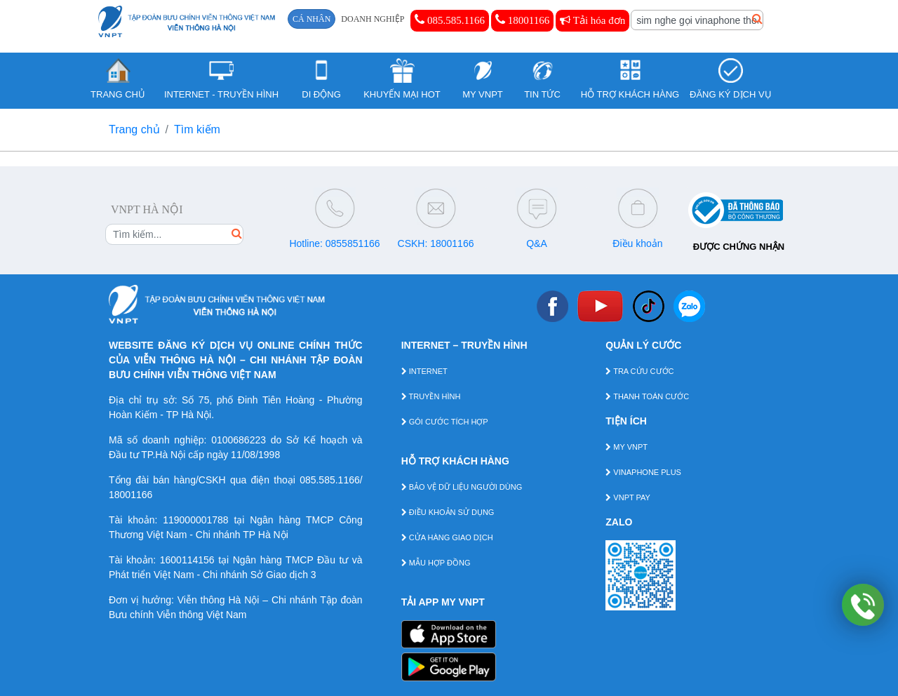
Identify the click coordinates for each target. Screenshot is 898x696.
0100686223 (238, 440)
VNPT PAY (627, 497)
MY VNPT (626, 447)
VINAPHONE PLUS (643, 472)
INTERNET (424, 371)
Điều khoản (637, 243)
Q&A (536, 243)
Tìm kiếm (197, 129)
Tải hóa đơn (592, 20)
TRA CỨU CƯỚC (639, 371)
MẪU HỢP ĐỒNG (436, 562)
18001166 (522, 19)
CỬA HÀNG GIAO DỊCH (447, 537)
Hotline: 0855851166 (334, 243)
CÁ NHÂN (311, 19)
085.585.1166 (450, 19)
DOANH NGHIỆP (372, 19)
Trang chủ (134, 129)
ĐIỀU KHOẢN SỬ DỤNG (448, 512)
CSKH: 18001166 (436, 243)
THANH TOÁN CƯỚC (647, 396)
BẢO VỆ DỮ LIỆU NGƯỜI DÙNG (462, 487)
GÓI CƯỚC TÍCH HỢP (444, 421)
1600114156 (187, 560)
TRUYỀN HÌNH (431, 396)
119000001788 (195, 520)
